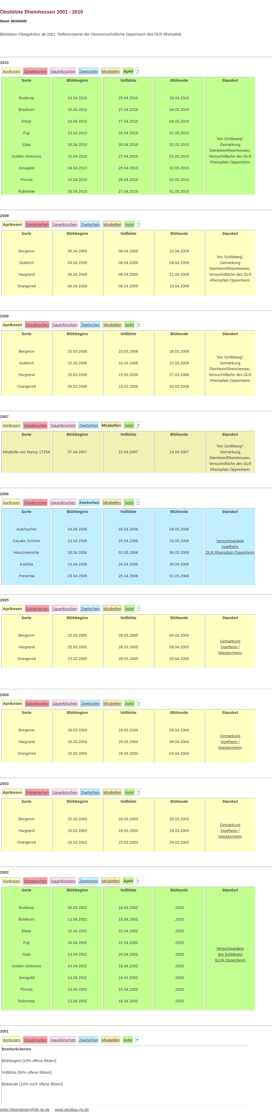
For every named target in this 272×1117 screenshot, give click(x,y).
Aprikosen (11, 71)
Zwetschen (88, 71)
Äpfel (129, 224)
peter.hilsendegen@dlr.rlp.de (25, 1109)
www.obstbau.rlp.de (72, 1109)
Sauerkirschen (63, 71)
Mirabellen (111, 71)
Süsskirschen (35, 71)
